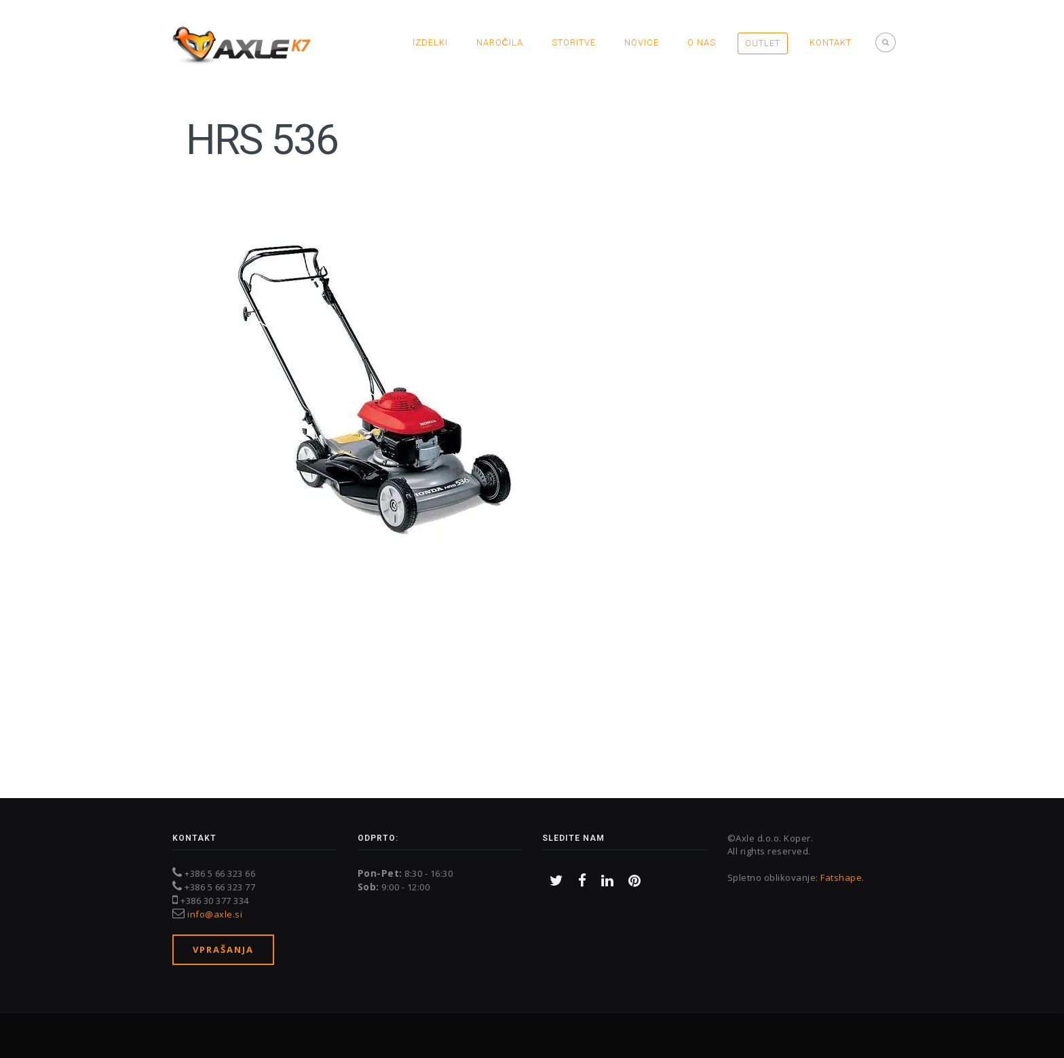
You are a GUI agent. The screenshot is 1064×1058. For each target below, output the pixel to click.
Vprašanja (223, 949)
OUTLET (762, 43)
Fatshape (841, 877)
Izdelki (430, 42)
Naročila (499, 42)
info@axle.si (214, 914)
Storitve (574, 42)
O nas (701, 42)
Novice (641, 42)
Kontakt (831, 42)
